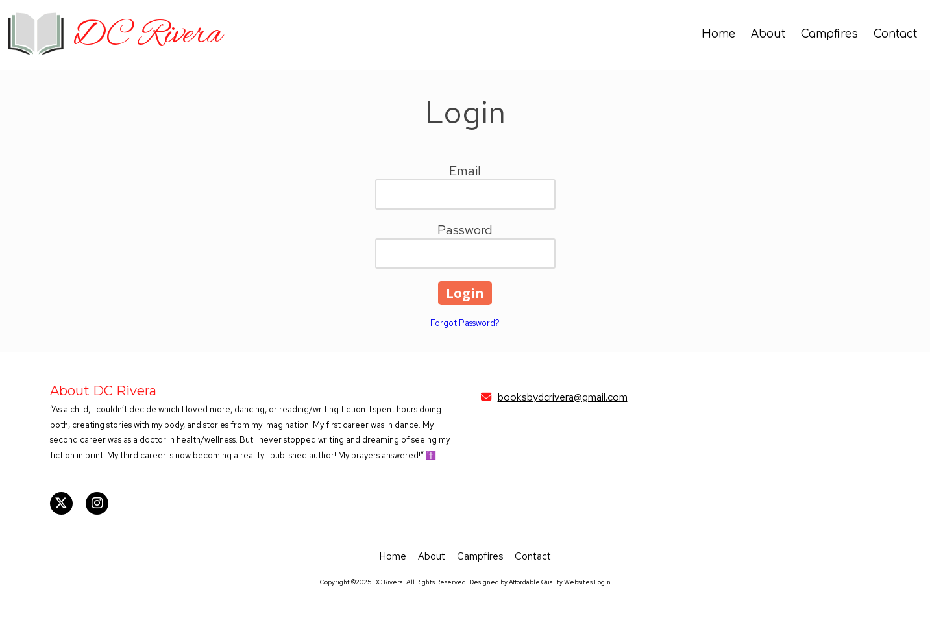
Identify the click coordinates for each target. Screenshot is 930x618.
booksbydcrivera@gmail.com (563, 396)
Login (602, 582)
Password (465, 229)
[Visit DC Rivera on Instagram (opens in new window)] (97, 503)
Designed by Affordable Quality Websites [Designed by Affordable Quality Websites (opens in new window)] (531, 582)
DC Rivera (147, 35)
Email (465, 170)
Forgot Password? (465, 322)
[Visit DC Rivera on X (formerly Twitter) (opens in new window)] (61, 503)
